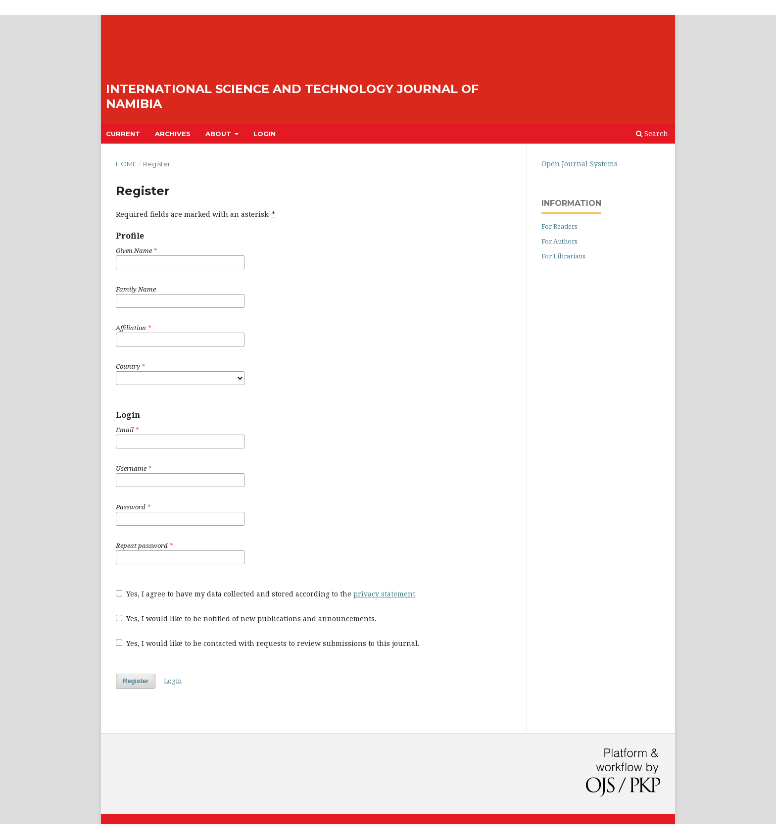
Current (123, 134)
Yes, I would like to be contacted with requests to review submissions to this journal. (267, 643)
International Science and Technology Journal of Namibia (292, 96)
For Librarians (563, 255)
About (219, 134)
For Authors (559, 241)
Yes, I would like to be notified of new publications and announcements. (246, 618)
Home (126, 164)
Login (264, 134)
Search (652, 133)
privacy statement (384, 593)
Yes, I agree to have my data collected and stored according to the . (266, 593)
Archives (173, 134)
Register (135, 681)
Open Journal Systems (579, 163)
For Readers (559, 226)
